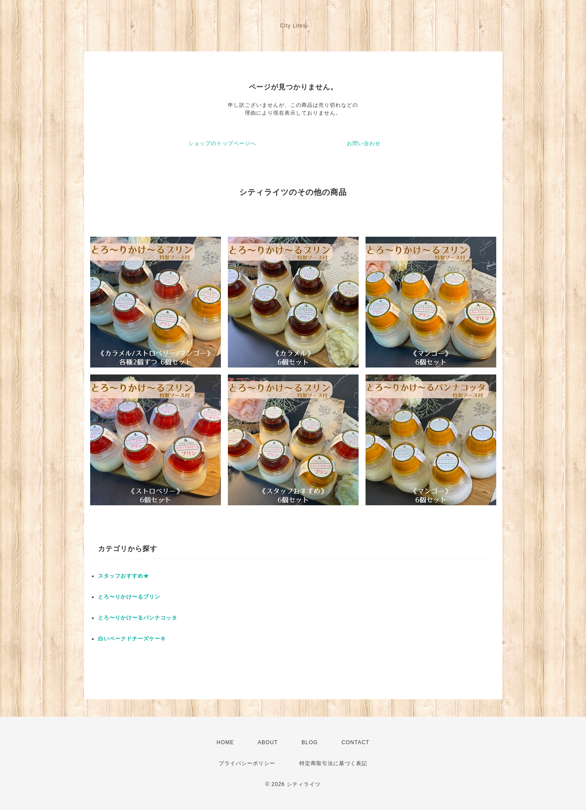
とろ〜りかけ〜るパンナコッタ (137, 618)
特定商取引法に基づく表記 (333, 763)
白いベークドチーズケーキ (132, 639)
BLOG (309, 742)
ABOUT (267, 742)
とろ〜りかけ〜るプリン (129, 597)
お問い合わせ (364, 143)
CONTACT (355, 742)
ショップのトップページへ (222, 143)
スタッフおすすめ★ (123, 576)
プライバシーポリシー (247, 763)
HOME (225, 742)
